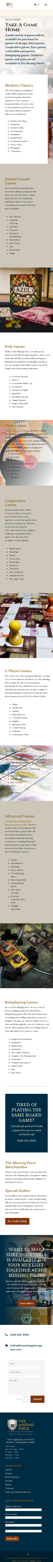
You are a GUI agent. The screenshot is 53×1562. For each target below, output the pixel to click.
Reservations (12, 1477)
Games (8, 1473)
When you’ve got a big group (18, 430)
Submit (37, 1399)
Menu (8, 1484)
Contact (9, 1488)
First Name (11, 1514)
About (8, 1469)
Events (8, 1480)
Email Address (13, 1506)
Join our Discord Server (18, 1492)
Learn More (26, 1303)
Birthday (10, 1522)
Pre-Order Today (17, 1221)
